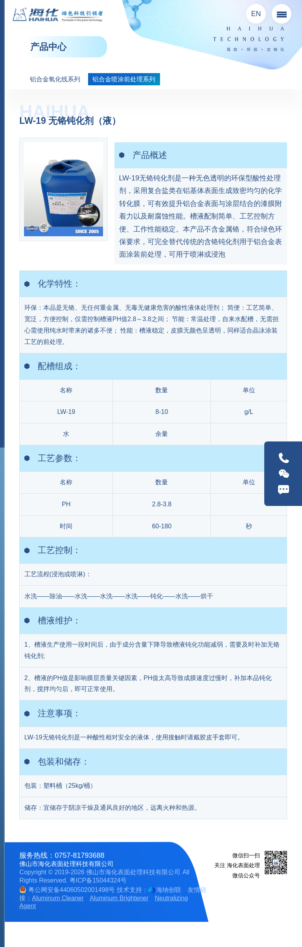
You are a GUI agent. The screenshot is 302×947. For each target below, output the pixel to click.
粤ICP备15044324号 (98, 880)
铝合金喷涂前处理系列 (123, 79)
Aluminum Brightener (119, 898)
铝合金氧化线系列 (55, 79)
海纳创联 (168, 889)
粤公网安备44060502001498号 (67, 889)
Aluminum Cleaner (58, 898)
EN (256, 14)
